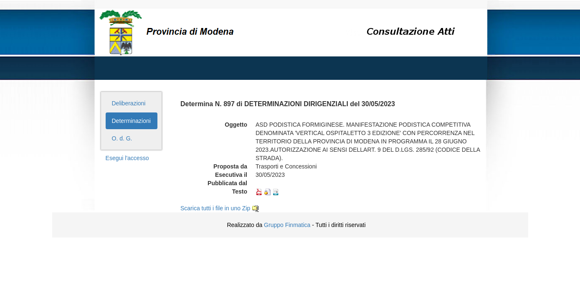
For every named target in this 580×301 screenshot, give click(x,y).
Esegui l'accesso (127, 158)
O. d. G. (122, 138)
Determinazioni (131, 120)
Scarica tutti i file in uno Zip (219, 208)
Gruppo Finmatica (287, 225)
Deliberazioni (129, 103)
